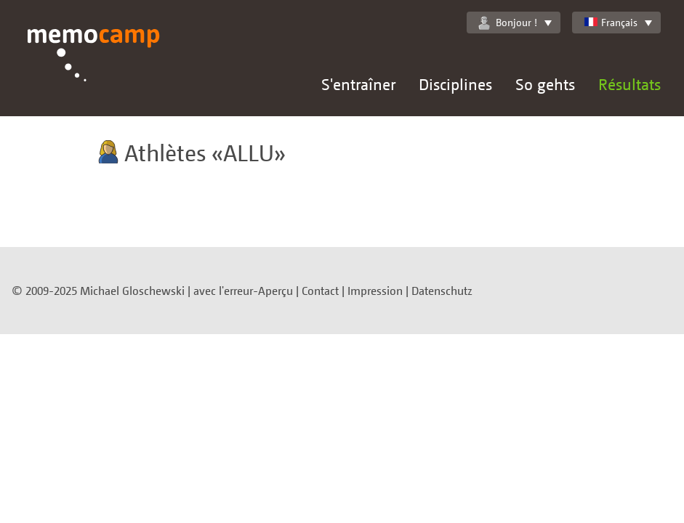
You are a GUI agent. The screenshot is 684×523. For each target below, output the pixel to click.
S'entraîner (358, 84)
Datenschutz (441, 290)
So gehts (545, 84)
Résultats (629, 84)
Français (610, 22)
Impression (375, 290)
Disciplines (455, 84)
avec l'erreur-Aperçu (243, 290)
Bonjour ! (507, 22)
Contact (320, 290)
